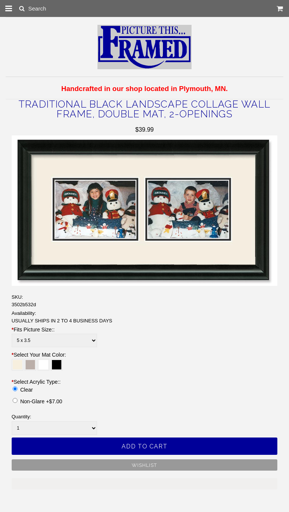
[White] (43, 365)
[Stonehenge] (30, 365)
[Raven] (56, 365)
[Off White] (17, 365)
